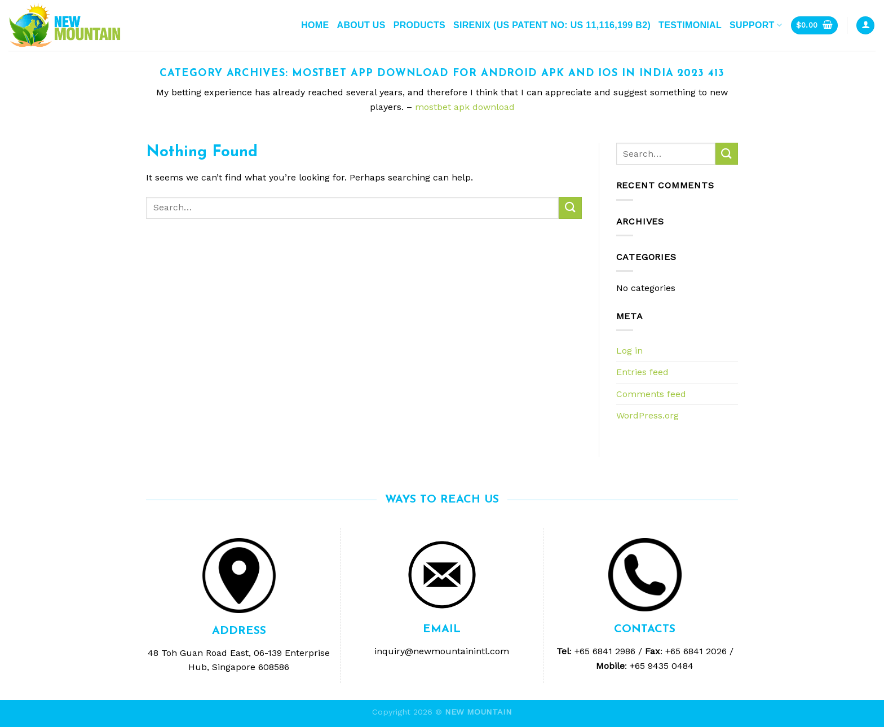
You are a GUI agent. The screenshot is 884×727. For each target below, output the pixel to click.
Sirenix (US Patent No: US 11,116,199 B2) (552, 25)
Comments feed (651, 394)
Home (315, 25)
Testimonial (690, 25)
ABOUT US (361, 25)
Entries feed (642, 372)
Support (756, 25)
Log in (629, 350)
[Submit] (570, 208)
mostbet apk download (465, 107)
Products (419, 25)
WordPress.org (647, 415)
